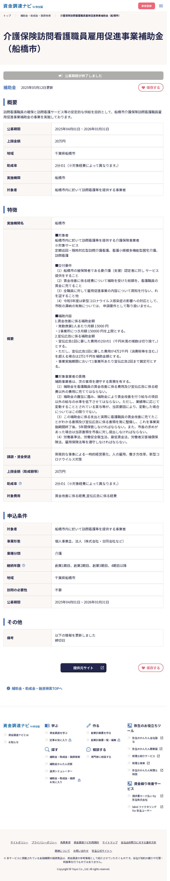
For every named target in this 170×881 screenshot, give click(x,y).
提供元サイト (83, 667)
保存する (153, 87)
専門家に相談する (101, 757)
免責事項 (65, 842)
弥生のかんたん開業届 (145, 749)
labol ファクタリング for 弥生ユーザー (144, 808)
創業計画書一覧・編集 (103, 740)
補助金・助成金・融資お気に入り (62, 780)
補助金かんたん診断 (61, 764)
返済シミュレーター (61, 771)
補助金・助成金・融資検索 (35, 15)
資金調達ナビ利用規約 (86, 842)
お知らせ (13, 742)
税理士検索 (138, 763)
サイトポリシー (19, 842)
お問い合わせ (80, 850)
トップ (7, 15)
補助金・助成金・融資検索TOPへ (37, 688)
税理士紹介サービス (143, 756)
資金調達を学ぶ (58, 733)
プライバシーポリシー (44, 842)
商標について (62, 850)
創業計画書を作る (101, 733)
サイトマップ (110, 842)
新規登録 (147, 6)
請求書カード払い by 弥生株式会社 (144, 797)
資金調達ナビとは (18, 735)
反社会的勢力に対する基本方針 (138, 842)
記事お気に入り (58, 740)
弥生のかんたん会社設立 (145, 739)
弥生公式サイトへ (102, 850)
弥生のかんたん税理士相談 (145, 772)
